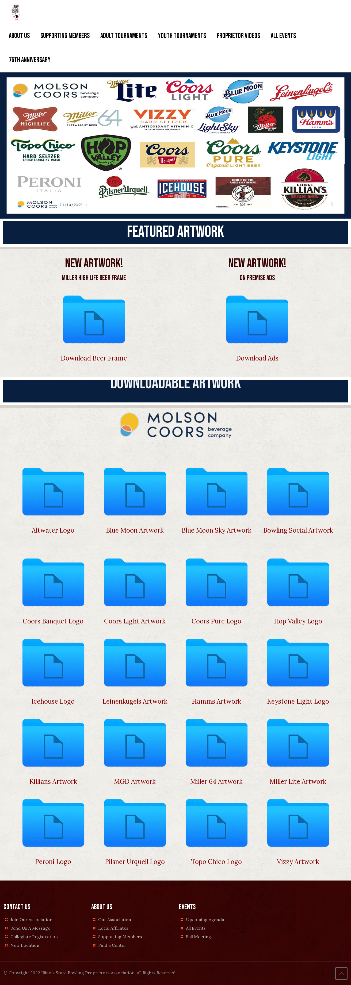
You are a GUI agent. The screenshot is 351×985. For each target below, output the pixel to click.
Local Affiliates (113, 928)
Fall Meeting (198, 936)
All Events (196, 928)
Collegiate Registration (34, 936)
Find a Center (112, 945)
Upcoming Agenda (205, 919)
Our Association (114, 919)
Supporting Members (120, 936)
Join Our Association (31, 919)
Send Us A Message (30, 928)
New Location (24, 945)
